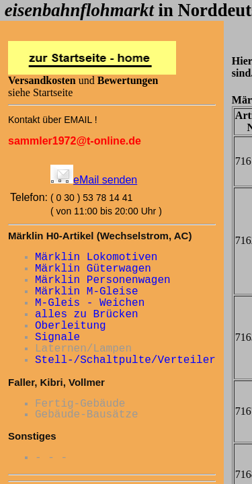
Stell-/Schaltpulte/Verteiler (125, 360)
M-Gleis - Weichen (89, 303)
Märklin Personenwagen (103, 280)
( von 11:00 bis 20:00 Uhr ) (106, 211)
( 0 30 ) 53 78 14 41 (91, 197)
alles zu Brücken (86, 315)
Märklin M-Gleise (86, 292)
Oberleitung (70, 326)
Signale (57, 337)
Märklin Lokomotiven (96, 257)
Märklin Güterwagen (93, 269)
